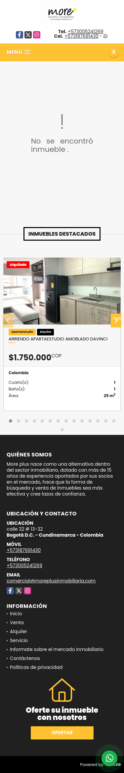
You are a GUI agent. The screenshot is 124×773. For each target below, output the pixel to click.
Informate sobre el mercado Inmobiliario (56, 649)
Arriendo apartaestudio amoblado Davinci (58, 339)
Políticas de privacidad (36, 667)
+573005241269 (85, 31)
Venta (17, 622)
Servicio (19, 640)
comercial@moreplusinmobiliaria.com (51, 580)
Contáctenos (25, 658)
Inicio (16, 613)
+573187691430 (81, 36)
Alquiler (18, 631)
